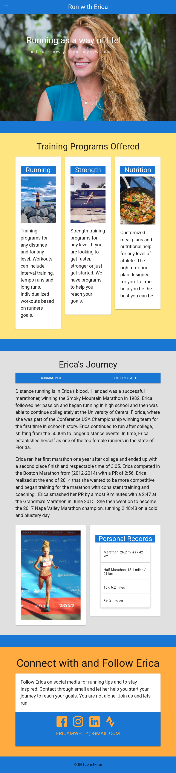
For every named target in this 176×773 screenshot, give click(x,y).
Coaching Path (124, 378)
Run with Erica (88, 7)
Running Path (51, 378)
